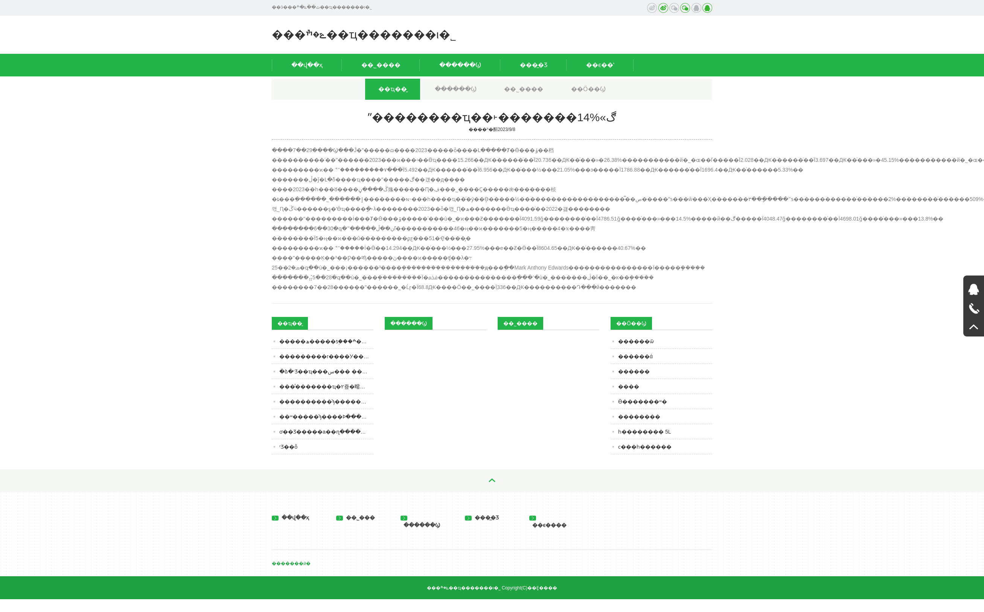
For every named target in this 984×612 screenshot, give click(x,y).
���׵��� (634, 371)
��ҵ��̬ (392, 89)
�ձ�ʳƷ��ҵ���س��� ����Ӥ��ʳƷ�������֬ (326, 371)
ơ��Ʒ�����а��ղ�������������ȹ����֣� (326, 432)
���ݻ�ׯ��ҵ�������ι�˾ (364, 34)
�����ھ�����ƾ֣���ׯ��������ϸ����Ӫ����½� (326, 341)
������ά (635, 356)
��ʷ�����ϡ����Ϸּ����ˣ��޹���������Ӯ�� (326, 417)
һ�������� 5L (644, 432)
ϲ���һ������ (645, 447)
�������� (639, 417)
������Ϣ (460, 65)
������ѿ (636, 341)
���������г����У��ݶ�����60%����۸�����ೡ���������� (326, 356)
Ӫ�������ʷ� (642, 402)
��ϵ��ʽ (600, 65)
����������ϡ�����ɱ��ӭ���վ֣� (326, 402)
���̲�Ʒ (533, 65)
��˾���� (381, 65)
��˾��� (355, 518)
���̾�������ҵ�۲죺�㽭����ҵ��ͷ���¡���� (326, 387)
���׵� (628, 387)
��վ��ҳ (307, 65)
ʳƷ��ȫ (288, 447)
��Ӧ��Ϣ (588, 89)
